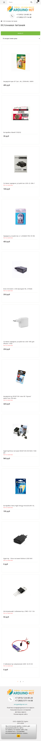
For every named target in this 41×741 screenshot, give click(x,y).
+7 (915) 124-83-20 (24, 14)
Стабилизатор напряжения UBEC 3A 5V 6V (18, 664)
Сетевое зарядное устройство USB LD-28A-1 (19, 183)
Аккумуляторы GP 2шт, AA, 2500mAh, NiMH (18, 81)
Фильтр (20, 33)
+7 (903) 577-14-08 (24, 17)
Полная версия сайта (20, 714)
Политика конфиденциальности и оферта (20, 708)
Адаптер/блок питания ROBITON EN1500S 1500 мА (19, 452)
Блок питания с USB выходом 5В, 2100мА (17, 289)
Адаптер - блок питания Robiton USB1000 (17, 558)
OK (18, 736)
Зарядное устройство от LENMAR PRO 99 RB (19, 236)
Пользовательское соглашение (20, 710)
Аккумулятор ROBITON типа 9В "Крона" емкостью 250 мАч (17, 397)
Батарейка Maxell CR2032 (12, 132)
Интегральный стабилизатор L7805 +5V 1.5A (19, 611)
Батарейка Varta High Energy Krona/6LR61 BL (19, 506)
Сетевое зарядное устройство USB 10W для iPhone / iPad (18, 342)
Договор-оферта (20, 712)
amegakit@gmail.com (20, 704)
